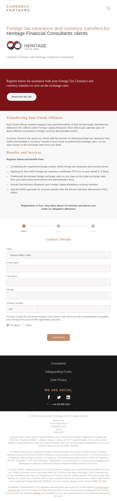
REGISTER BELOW (22, 97)
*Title (9, 249)
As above (13, 325)
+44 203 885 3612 (60, 404)
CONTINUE (58, 337)
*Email (9, 289)
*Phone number (14, 303)
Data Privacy (58, 380)
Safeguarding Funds (58, 371)
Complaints (58, 363)
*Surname (11, 276)
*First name (12, 262)
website (36, 493)
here (85, 472)
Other (27, 325)
